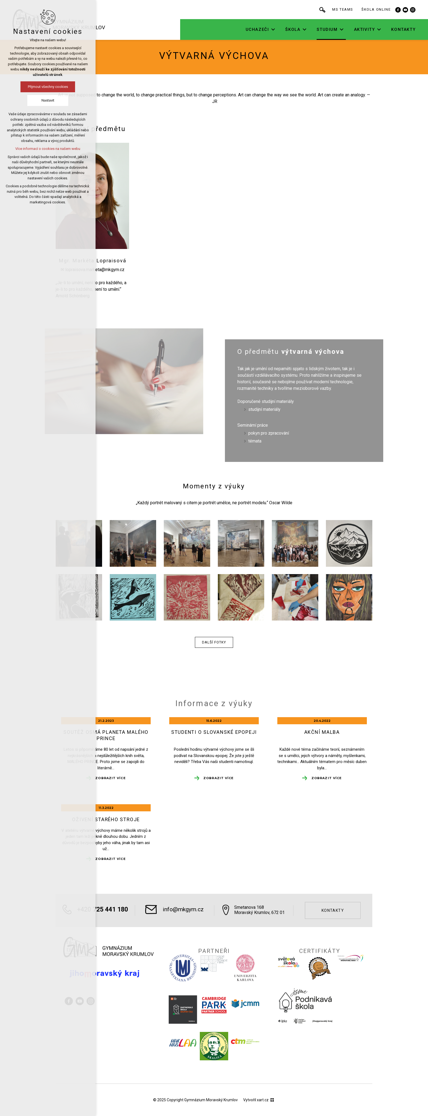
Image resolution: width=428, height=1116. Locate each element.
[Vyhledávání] (337, 10)
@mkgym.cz (112, 269)
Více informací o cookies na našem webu (46, 149)
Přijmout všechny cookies (46, 87)
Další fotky (214, 642)
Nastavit (46, 100)
